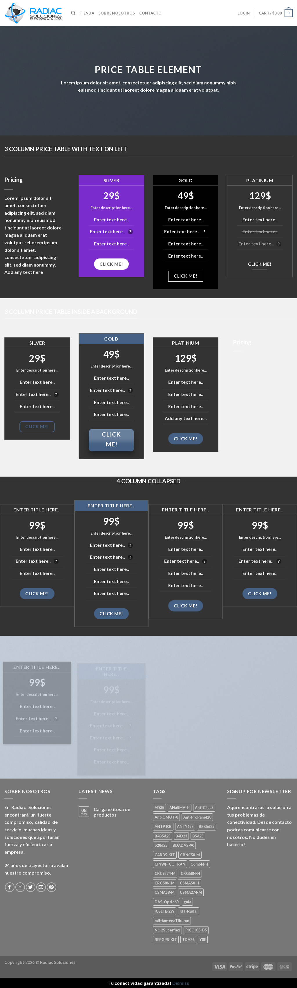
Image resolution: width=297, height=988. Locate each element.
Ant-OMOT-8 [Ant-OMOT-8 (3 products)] (166, 817)
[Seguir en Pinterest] (51, 887)
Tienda (86, 13)
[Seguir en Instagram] (20, 887)
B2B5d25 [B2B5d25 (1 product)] (206, 826)
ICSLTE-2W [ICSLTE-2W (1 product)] (164, 911)
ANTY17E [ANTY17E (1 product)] (185, 826)
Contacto (150, 13)
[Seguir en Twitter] (30, 887)
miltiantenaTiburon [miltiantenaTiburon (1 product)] (172, 920)
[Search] (73, 13)
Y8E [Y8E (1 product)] (203, 939)
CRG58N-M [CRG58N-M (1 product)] (165, 883)
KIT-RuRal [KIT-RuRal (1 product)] (189, 911)
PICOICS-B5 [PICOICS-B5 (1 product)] (196, 930)
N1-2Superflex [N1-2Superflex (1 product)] (167, 930)
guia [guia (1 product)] (187, 902)
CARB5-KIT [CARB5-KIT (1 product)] (165, 855)
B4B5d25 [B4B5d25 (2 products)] (162, 836)
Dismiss (180, 983)
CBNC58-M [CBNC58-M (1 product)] (190, 855)
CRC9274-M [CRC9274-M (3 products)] (165, 873)
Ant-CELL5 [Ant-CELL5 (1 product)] (204, 807)
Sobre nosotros (116, 13)
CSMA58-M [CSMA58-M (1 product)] (165, 892)
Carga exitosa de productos (112, 811)
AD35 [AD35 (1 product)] (159, 807)
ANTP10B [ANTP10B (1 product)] (163, 826)
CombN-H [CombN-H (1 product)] (199, 864)
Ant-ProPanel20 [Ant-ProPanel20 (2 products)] (197, 817)
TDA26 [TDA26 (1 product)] (188, 939)
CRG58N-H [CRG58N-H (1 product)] (190, 873)
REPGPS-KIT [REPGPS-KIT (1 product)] (166, 939)
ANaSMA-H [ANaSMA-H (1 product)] (179, 807)
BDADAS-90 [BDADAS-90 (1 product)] (183, 845)
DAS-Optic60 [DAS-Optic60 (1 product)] (166, 902)
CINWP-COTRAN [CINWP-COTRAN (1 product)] (170, 864)
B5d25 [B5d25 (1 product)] (197, 836)
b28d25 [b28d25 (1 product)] (161, 845)
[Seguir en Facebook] (10, 887)
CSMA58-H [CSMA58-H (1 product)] (189, 883)
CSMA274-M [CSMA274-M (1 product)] (191, 892)
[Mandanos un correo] (41, 887)
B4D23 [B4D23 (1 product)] (181, 836)
